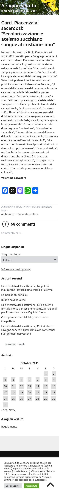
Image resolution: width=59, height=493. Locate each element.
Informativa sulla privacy (16, 269)
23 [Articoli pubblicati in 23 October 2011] (53, 392)
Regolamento (9, 426)
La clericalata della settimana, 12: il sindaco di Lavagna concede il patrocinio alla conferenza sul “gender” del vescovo (28, 329)
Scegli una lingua (11, 254)
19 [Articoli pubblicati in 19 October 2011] (21, 392)
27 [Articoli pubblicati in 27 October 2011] (29, 398)
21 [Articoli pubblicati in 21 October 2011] (37, 392)
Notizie (34, 214)
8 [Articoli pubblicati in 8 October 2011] (45, 380)
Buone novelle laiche (13, 300)
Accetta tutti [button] (31, 485)
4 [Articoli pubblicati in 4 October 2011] (13, 380)
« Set (4, 410)
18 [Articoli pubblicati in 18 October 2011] (13, 392)
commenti (23, 224)
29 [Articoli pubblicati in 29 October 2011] (45, 398)
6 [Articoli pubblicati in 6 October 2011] (29, 380)
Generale (22, 214)
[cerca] (26, 344)
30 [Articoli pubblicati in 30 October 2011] (53, 398)
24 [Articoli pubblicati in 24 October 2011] (5, 398)
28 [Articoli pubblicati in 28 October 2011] (37, 398)
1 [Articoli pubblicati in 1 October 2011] (45, 373)
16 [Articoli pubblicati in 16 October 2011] (53, 386)
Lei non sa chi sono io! (14, 295)
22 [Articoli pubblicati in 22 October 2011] (45, 392)
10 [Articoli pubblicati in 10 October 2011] (5, 386)
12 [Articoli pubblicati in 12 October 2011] (21, 386)
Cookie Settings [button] (13, 485)
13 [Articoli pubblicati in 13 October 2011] (29, 386)
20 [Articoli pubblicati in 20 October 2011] (29, 392)
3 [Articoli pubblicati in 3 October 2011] (5, 380)
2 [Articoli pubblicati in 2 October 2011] (53, 373)
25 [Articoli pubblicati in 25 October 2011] (13, 398)
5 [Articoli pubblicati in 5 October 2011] (21, 380)
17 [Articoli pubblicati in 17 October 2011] (5, 392)
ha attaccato (42, 60)
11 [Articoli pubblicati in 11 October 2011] (13, 386)
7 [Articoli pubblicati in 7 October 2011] (37, 380)
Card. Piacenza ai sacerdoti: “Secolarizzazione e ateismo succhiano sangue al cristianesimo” (28, 34)
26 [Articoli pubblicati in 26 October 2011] (21, 398)
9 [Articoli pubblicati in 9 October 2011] (53, 380)
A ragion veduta (18, 6)
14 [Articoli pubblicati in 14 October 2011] (37, 386)
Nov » (12, 410)
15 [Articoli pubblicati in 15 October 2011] (45, 386)
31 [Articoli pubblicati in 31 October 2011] (5, 405)
